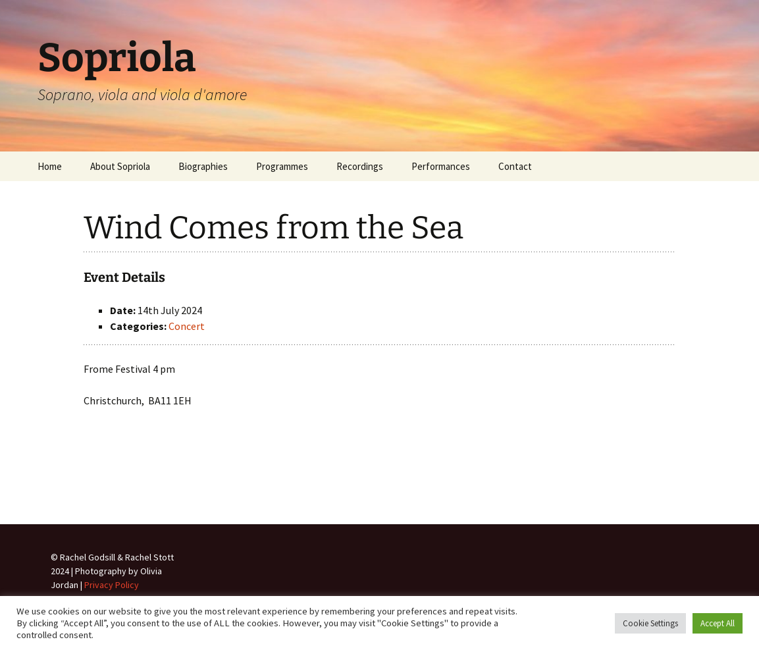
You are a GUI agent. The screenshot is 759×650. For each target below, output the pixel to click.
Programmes (282, 166)
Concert (187, 326)
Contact (515, 166)
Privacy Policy (111, 585)
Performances (440, 166)
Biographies (203, 166)
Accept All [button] (717, 623)
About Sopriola (120, 166)
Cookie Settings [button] (650, 623)
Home (50, 166)
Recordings (359, 166)
